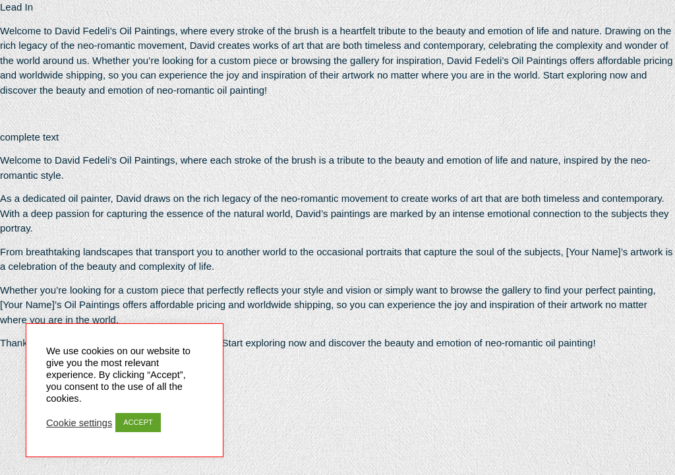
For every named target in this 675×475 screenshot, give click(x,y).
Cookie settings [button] (79, 423)
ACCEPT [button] (138, 422)
